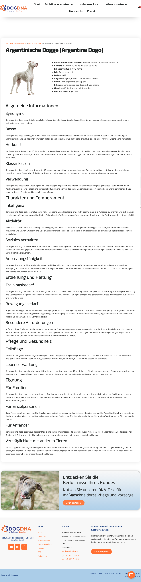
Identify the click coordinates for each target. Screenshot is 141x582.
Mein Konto (76, 12)
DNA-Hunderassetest (59, 5)
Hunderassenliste (89, 5)
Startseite (9, 43)
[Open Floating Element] (131, 575)
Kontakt (92, 12)
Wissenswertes (116, 5)
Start (37, 5)
